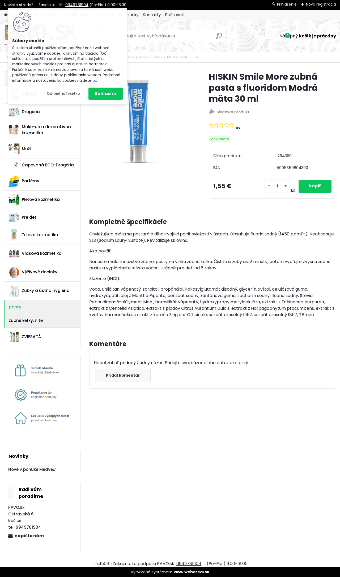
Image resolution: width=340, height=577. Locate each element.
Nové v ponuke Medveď (32, 469)
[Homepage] (6, 15)
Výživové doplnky (32, 272)
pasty (15, 307)
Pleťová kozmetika (34, 199)
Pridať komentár (123, 375)
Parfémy (23, 181)
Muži (19, 148)
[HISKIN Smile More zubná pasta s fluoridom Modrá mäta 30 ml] (140, 122)
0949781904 (76, 4)
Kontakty (152, 15)
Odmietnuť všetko (63, 93)
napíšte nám (29, 536)
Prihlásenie (287, 4)
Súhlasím (105, 94)
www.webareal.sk (191, 572)
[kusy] (277, 186)
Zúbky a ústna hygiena (39, 290)
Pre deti (22, 217)
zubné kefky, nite (26, 320)
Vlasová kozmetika (35, 253)
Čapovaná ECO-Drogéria (41, 165)
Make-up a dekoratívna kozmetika (39, 130)
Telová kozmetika (33, 234)
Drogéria (24, 111)
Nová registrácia (321, 4)
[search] (219, 38)
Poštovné (174, 15)
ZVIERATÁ (24, 336)
